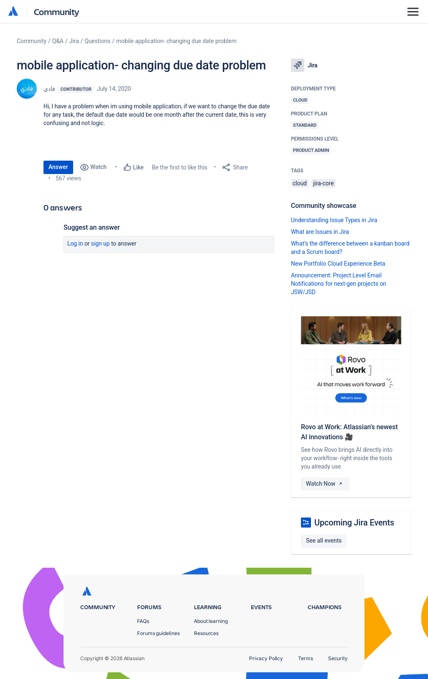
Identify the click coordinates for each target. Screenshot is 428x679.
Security (338, 658)
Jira (74, 41)
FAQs (143, 621)
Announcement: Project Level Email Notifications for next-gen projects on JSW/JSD (338, 283)
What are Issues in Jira (320, 231)
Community (56, 11)
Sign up (100, 243)
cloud (300, 183)
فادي (49, 88)
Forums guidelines (158, 633)
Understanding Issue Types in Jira (334, 220)
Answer (58, 167)
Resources (206, 633)
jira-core (323, 183)
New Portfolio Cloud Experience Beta (338, 263)
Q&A (58, 41)
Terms (305, 658)
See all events (323, 540)
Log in (75, 243)
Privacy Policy (266, 658)
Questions (97, 41)
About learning (211, 621)
